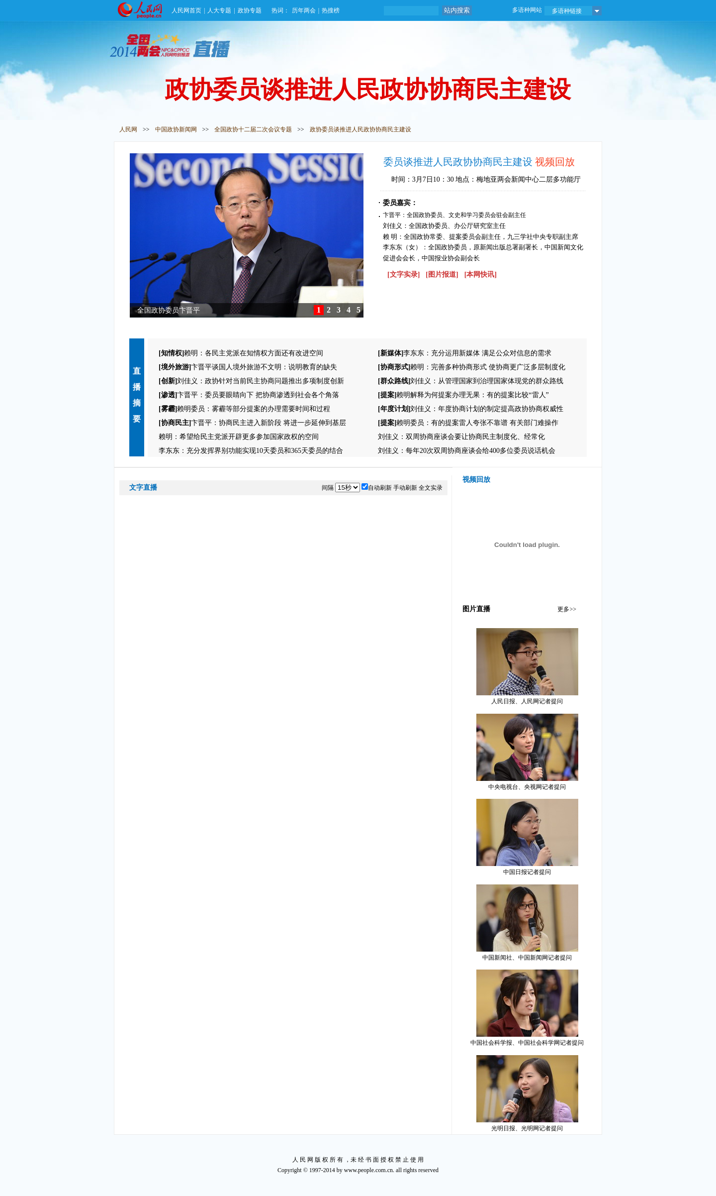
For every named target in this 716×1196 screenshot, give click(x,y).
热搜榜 (331, 10)
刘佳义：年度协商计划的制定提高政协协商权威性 (470, 409)
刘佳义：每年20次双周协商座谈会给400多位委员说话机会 (466, 450)
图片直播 (476, 609)
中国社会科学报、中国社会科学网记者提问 (527, 1008)
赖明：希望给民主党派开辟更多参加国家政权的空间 (239, 436)
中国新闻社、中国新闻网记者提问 (527, 922)
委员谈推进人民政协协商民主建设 (459, 161)
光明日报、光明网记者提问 (527, 1093)
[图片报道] (442, 274)
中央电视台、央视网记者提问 (527, 752)
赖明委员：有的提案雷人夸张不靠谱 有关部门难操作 (468, 423)
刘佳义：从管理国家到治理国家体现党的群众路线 (470, 381)
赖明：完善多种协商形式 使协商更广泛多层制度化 (471, 367)
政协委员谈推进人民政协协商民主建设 (360, 129)
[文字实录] (403, 274)
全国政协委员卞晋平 (168, 310)
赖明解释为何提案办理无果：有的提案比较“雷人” (463, 395)
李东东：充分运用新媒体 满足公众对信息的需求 (464, 353)
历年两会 (304, 10)
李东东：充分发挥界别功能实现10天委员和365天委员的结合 (251, 450)
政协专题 (250, 10)
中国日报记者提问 (527, 837)
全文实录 (431, 487)
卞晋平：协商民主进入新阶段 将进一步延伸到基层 (252, 423)
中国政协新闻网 (176, 129)
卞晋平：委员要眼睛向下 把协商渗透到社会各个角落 (249, 395)
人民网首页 (186, 10)
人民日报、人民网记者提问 (527, 666)
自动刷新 (380, 487)
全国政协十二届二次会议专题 (253, 129)
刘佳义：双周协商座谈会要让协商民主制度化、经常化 (461, 436)
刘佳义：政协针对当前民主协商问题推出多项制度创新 (251, 381)
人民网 (128, 129)
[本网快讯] (480, 274)
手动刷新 (405, 487)
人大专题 (219, 10)
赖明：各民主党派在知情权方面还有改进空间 (241, 353)
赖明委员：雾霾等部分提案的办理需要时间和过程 (244, 409)
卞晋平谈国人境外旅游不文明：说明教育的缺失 (248, 367)
